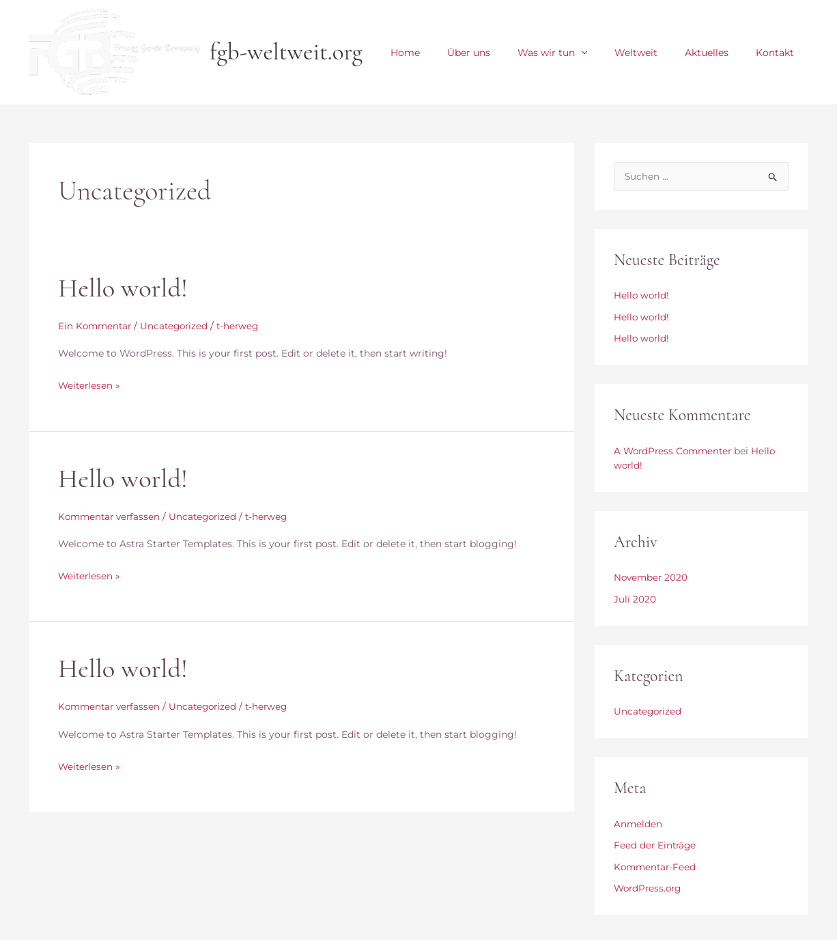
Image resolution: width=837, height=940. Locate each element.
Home (450, 52)
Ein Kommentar (96, 326)
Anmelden (638, 825)
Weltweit (656, 52)
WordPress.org (649, 889)
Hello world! (125, 287)
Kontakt (779, 52)
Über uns (505, 52)
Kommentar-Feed (656, 868)
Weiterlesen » (90, 383)
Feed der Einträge (656, 846)
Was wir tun (581, 52)
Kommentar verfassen (111, 516)
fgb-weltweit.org (286, 52)
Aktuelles (719, 52)
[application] (610, 52)
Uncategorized (178, 326)
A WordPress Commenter (675, 452)
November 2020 (652, 578)
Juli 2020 (635, 600)
